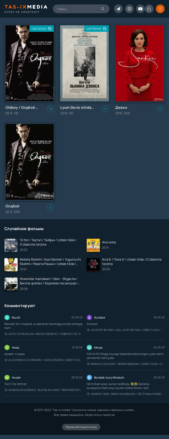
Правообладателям (81, 427)
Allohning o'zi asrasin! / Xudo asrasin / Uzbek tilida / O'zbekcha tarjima (43, 360)
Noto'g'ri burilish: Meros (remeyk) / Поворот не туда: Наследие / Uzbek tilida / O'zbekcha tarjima (43, 334)
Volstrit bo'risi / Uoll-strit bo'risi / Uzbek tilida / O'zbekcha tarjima (126, 330)
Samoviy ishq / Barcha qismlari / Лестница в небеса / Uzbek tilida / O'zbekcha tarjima (126, 394)
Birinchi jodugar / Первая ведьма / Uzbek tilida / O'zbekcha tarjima (126, 364)
